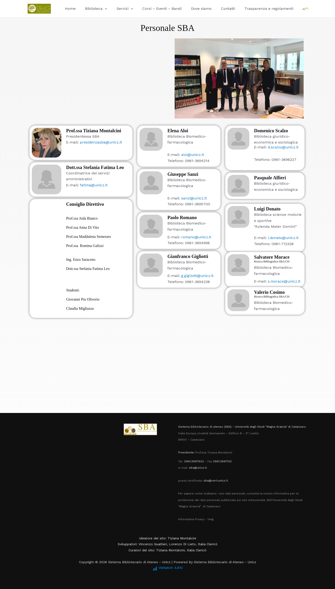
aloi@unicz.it (192, 154)
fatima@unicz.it (94, 185)
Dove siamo (193, 8)
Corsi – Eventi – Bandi (155, 8)
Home (69, 8)
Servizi (120, 8)
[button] (102, 8)
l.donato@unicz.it (283, 238)
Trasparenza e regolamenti (256, 8)
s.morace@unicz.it (284, 281)
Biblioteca (93, 8)
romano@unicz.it (196, 237)
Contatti (218, 8)
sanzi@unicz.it (194, 198)
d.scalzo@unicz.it (283, 147)
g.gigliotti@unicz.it (197, 275)
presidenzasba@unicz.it (101, 142)
